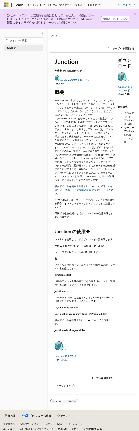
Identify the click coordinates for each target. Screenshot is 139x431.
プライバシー (73, 423)
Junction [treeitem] (11, 47)
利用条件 (63, 428)
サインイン (129, 4)
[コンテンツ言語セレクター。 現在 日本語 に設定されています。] (10, 415)
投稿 (59, 423)
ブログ (46, 423)
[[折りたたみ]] (42, 33)
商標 (74, 428)
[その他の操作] (133, 36)
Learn (54, 35)
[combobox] (23, 40)
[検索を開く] (117, 5)
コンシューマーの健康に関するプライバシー (27, 428)
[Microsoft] (6, 4)
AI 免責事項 (9, 423)
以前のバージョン (29, 423)
